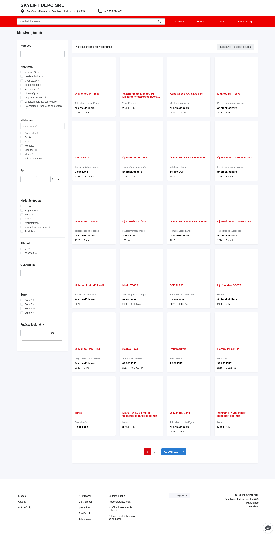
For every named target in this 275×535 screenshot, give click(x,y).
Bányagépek (85, 501)
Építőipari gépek (117, 496)
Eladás (22, 496)
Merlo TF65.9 (130, 285)
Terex (78, 412)
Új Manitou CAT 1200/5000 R (187, 157)
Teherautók (85, 519)
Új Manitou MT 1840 (87, 93)
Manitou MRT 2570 (228, 93)
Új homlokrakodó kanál (89, 285)
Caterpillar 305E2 (228, 348)
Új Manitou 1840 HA (87, 221)
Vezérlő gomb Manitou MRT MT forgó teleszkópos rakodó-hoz (141, 95)
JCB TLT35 (176, 285)
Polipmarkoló (178, 348)
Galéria (22, 501)
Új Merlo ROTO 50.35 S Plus (234, 157)
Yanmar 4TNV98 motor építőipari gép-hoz (231, 414)
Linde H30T (82, 157)
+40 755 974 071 (113, 11)
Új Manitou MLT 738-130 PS (234, 221)
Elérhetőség (24, 507)
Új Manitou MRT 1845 (88, 348)
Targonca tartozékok (120, 501)
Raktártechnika (87, 513)
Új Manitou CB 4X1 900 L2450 (188, 221)
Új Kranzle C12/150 (134, 221)
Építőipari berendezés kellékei (120, 509)
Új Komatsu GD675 (229, 285)
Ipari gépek (85, 507)
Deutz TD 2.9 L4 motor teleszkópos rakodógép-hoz (139, 414)
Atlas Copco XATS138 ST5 (186, 93)
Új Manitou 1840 (180, 412)
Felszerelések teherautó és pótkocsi (122, 517)
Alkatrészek (85, 496)
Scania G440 (130, 348)
